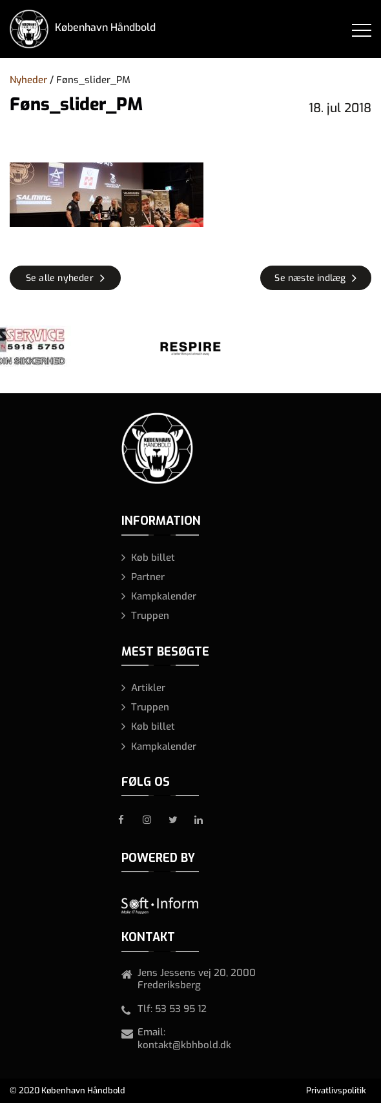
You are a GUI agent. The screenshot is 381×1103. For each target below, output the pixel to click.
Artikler (148, 687)
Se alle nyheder (60, 278)
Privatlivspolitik (336, 1090)
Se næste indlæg (309, 278)
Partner (148, 577)
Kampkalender (163, 596)
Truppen (150, 615)
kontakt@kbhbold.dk (184, 1045)
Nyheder (28, 79)
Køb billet (153, 557)
